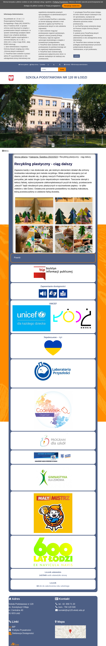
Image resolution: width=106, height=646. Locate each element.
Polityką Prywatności (60, 2)
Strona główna (23, 64)
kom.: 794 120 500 (65, 607)
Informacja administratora (79, 64)
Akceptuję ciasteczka (71, 6)
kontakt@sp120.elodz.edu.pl (70, 610)
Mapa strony (34, 64)
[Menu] (53, 151)
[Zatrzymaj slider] (53, 145)
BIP (12, 627)
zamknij (76, 56)
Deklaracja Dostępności (21, 633)
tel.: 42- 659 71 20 (65, 604)
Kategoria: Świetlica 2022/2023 (43, 157)
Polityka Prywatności (20, 630)
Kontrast (67, 64)
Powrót (17, 257)
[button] (3, 116)
